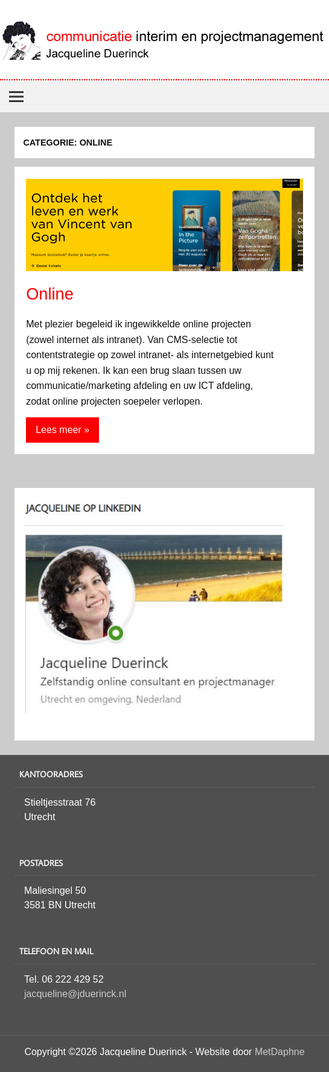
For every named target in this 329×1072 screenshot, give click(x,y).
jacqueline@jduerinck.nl (75, 994)
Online (50, 293)
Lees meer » (62, 430)
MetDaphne (280, 1052)
